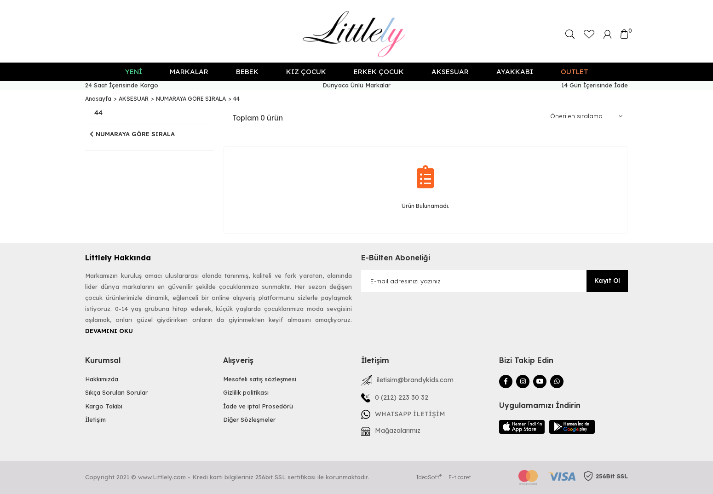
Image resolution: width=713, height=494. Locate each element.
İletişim (95, 419)
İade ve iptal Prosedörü (258, 406)
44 (236, 98)
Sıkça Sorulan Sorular (116, 392)
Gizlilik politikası (246, 392)
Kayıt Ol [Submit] (607, 280)
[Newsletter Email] (494, 281)
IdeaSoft (429, 477)
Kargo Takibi (103, 406)
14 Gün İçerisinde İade (594, 85)
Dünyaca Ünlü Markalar (356, 85)
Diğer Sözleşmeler (249, 419)
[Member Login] (608, 33)
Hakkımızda (101, 379)
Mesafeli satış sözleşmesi (259, 379)
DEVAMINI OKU (109, 330)
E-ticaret (459, 477)
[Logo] (356, 34)
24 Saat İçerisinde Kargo (121, 85)
